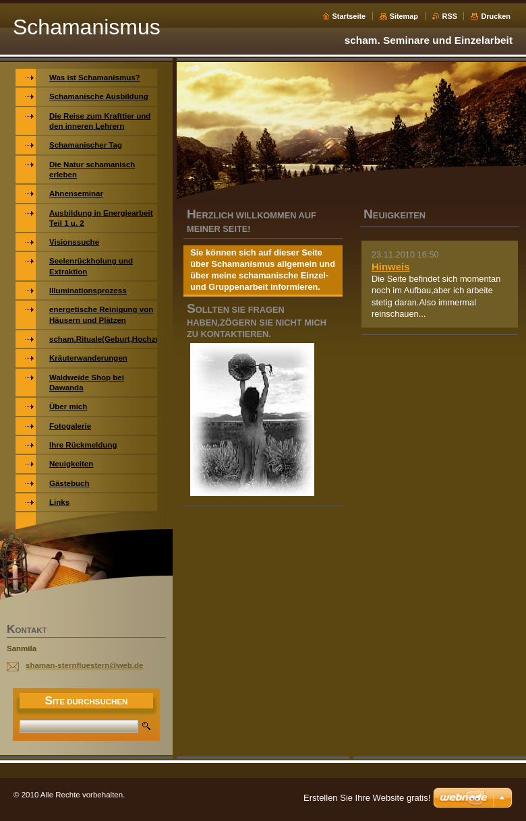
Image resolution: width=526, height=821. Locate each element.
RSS (449, 16)
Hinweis (391, 266)
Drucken (495, 16)
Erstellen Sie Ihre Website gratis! (366, 798)
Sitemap (404, 16)
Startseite (349, 16)
